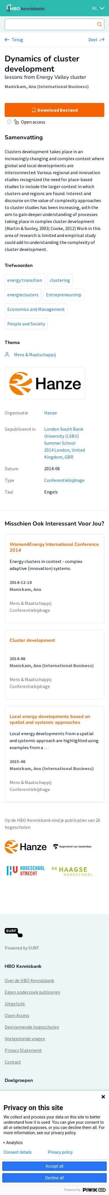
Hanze (50, 412)
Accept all (55, 1166)
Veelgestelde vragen (25, 1038)
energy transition (24, 280)
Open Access (17, 1015)
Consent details (17, 1152)
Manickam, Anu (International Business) (47, 86)
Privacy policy (60, 1152)
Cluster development (32, 640)
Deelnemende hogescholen (32, 1027)
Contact (13, 1062)
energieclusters (22, 295)
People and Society (26, 324)
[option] (54, 860)
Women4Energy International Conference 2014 (54, 547)
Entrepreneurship (63, 295)
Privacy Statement (23, 1050)
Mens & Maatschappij (30, 603)
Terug (17, 39)
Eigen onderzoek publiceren (32, 992)
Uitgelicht (15, 1004)
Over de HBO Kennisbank (29, 980)
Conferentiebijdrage (64, 480)
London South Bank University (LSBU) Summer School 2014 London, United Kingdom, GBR (64, 443)
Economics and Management (36, 309)
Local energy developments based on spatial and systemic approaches (50, 719)
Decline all (54, 1178)
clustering (60, 280)
